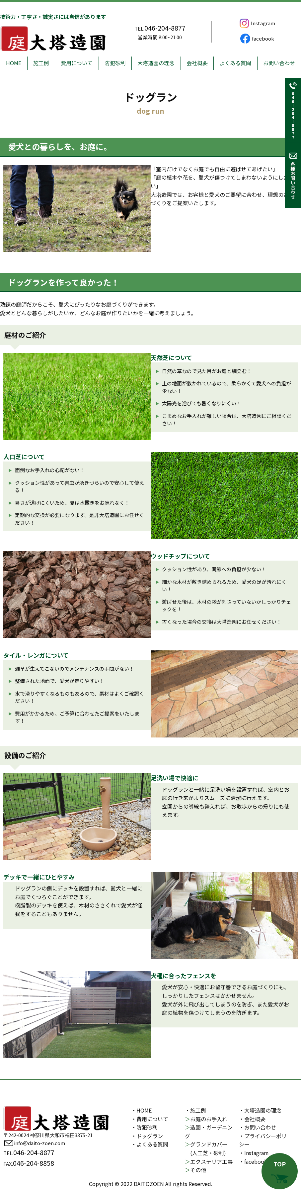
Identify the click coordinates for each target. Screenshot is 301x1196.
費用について (77, 63)
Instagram (256, 23)
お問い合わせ (279, 63)
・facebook (253, 1161)
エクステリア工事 (209, 1161)
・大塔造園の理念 (260, 1110)
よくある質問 (235, 63)
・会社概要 (252, 1119)
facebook (256, 38)
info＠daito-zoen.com (34, 1142)
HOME (13, 63)
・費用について (149, 1119)
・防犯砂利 (144, 1127)
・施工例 (195, 1110)
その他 (195, 1170)
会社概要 (197, 63)
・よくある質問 (149, 1144)
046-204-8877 (165, 28)
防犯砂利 (115, 63)
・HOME (141, 1110)
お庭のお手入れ (206, 1119)
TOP (280, 1171)
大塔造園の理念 (156, 63)
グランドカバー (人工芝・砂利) (206, 1148)
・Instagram (254, 1153)
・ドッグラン (147, 1136)
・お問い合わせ (257, 1127)
